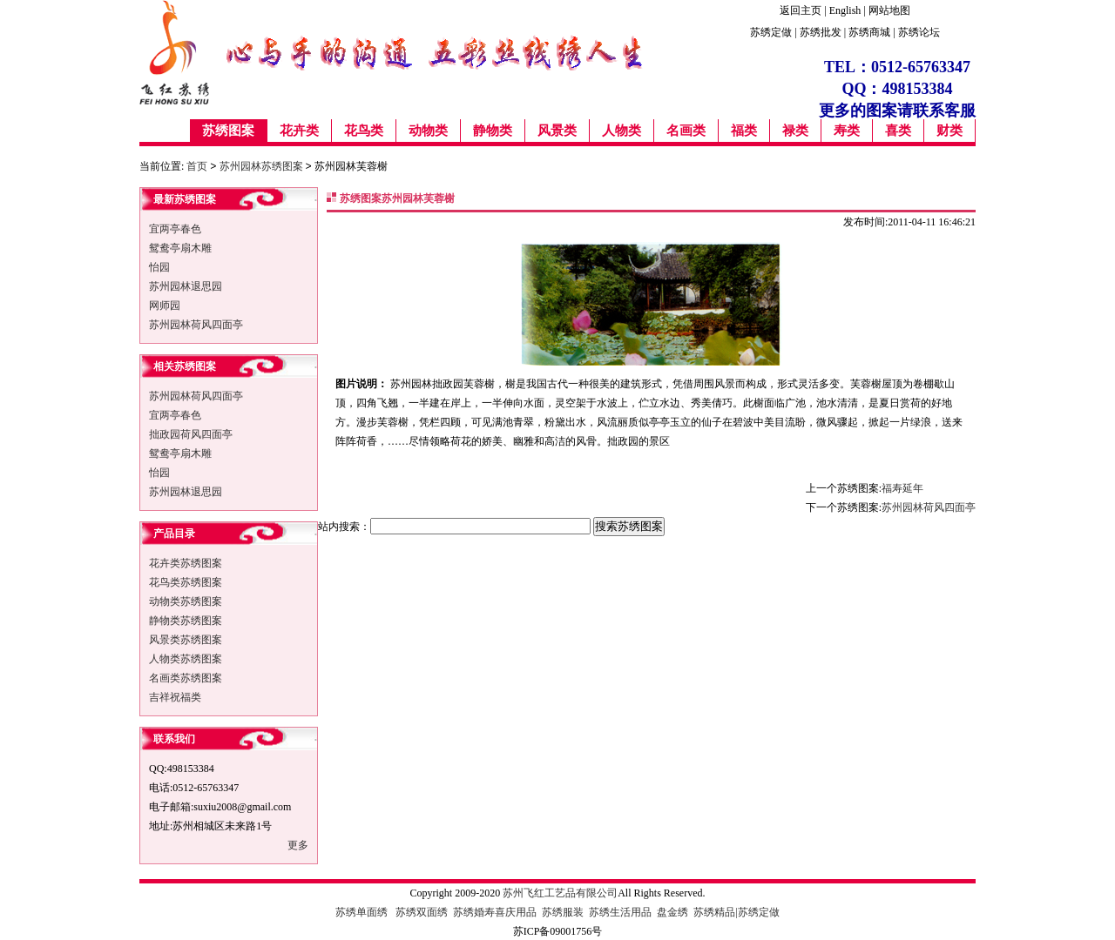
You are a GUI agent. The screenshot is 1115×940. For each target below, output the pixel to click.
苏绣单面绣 (361, 911)
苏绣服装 (563, 911)
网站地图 (889, 10)
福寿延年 (902, 487)
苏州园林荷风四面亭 (196, 324)
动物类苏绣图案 (185, 600)
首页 (196, 166)
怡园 (159, 266)
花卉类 (299, 131)
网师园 (164, 305)
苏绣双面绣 (421, 911)
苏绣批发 (822, 32)
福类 (744, 131)
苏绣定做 (771, 32)
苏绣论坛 (919, 32)
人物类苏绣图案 (185, 658)
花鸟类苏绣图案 (185, 581)
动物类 (428, 131)
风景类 (557, 131)
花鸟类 (363, 131)
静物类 (492, 131)
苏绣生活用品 (620, 911)
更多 (297, 844)
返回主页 (800, 10)
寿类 (847, 131)
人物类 (621, 131)
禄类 (795, 131)
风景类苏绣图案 (185, 639)
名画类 (686, 131)
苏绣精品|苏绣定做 (736, 911)
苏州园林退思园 (185, 285)
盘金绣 (674, 911)
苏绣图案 (228, 131)
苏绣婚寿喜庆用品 (495, 911)
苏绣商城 (869, 32)
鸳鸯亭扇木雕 (180, 247)
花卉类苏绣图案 (185, 562)
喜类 (898, 131)
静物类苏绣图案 (185, 620)
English (845, 10)
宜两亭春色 (175, 228)
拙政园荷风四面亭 (191, 433)
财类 (949, 131)
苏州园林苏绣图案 (261, 166)
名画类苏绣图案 (185, 677)
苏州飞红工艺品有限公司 (560, 892)
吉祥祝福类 (175, 696)
